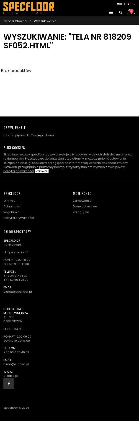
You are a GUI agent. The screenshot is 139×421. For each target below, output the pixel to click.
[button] (121, 12)
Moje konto (124, 3)
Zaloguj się (81, 212)
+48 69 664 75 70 (15, 280)
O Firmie (9, 201)
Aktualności (12, 206)
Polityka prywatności (18, 171)
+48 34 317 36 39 (15, 276)
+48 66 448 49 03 (16, 352)
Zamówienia (82, 201)
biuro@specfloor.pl (17, 291)
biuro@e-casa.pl (16, 364)
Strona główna (15, 21)
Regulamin (11, 212)
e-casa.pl (10, 376)
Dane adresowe (85, 206)
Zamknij (42, 171)
